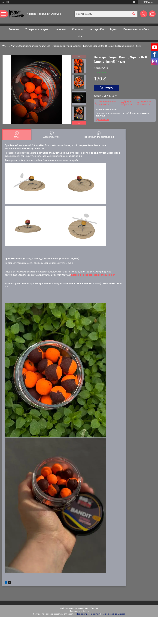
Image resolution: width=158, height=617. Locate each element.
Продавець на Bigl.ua (79, 611)
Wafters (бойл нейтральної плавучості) (31, 46)
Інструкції (95, 29)
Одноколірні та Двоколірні (67, 46)
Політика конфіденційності (113, 614)
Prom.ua (94, 608)
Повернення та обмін (136, 29)
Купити (109, 87)
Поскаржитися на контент (88, 614)
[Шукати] (133, 14)
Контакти (77, 29)
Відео (113, 29)
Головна (14, 29)
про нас (61, 29)
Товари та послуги (36, 29)
